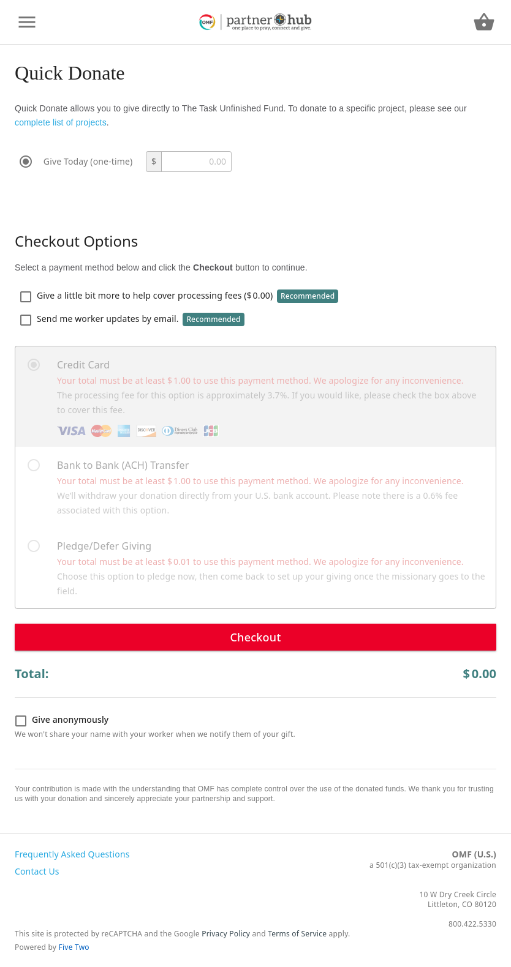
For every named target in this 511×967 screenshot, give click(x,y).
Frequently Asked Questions (72, 854)
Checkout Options (76, 241)
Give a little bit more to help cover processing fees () (179, 296)
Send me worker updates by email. (132, 319)
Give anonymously (61, 720)
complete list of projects (61, 122)
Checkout (255, 637)
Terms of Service (297, 933)
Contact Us (37, 871)
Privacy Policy (226, 933)
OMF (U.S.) (474, 854)
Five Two (74, 947)
